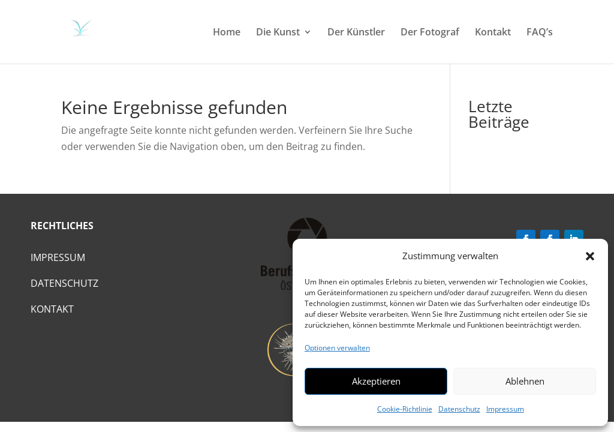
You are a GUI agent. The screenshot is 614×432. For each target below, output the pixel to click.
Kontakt (493, 33)
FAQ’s (539, 33)
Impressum (505, 409)
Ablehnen (524, 381)
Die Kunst (278, 33)
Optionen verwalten (337, 348)
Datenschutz (459, 409)
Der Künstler (356, 33)
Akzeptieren (376, 381)
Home (226, 33)
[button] (590, 256)
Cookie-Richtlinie (404, 409)
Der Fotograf (430, 33)
